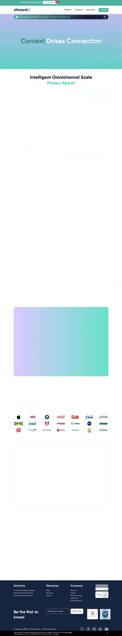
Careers (73, 593)
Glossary (49, 595)
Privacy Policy (35, 629)
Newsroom (49, 593)
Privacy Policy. (68, 632)
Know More (39, 361)
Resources (91, 10)
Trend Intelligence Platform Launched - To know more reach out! (43, 17)
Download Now (55, 2)
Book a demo (29, 149)
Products (67, 10)
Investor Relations (76, 600)
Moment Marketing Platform (23, 595)
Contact (103, 10)
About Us (74, 590)
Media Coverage (76, 595)
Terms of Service (49, 629)
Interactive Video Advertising (23, 593)
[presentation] (55, 618)
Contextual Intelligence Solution (24, 590)
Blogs (48, 590)
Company (79, 10)
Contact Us (74, 598)
